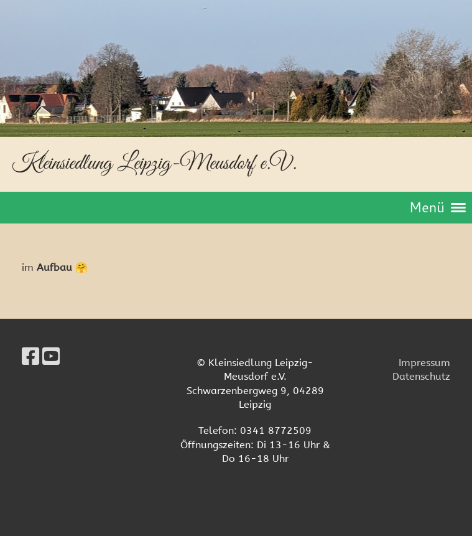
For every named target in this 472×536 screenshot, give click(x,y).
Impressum (424, 363)
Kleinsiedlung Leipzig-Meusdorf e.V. (154, 163)
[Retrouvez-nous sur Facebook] (30, 357)
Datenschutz (421, 376)
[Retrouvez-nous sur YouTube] (51, 357)
